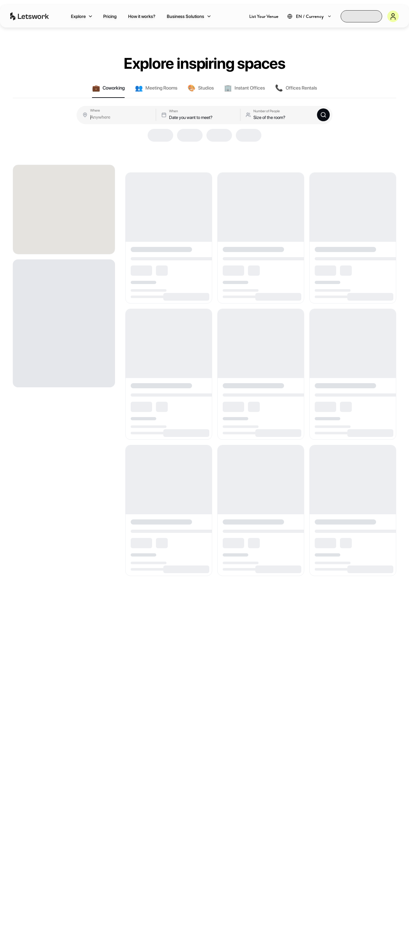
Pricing (110, 16)
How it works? (141, 16)
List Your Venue (263, 16)
